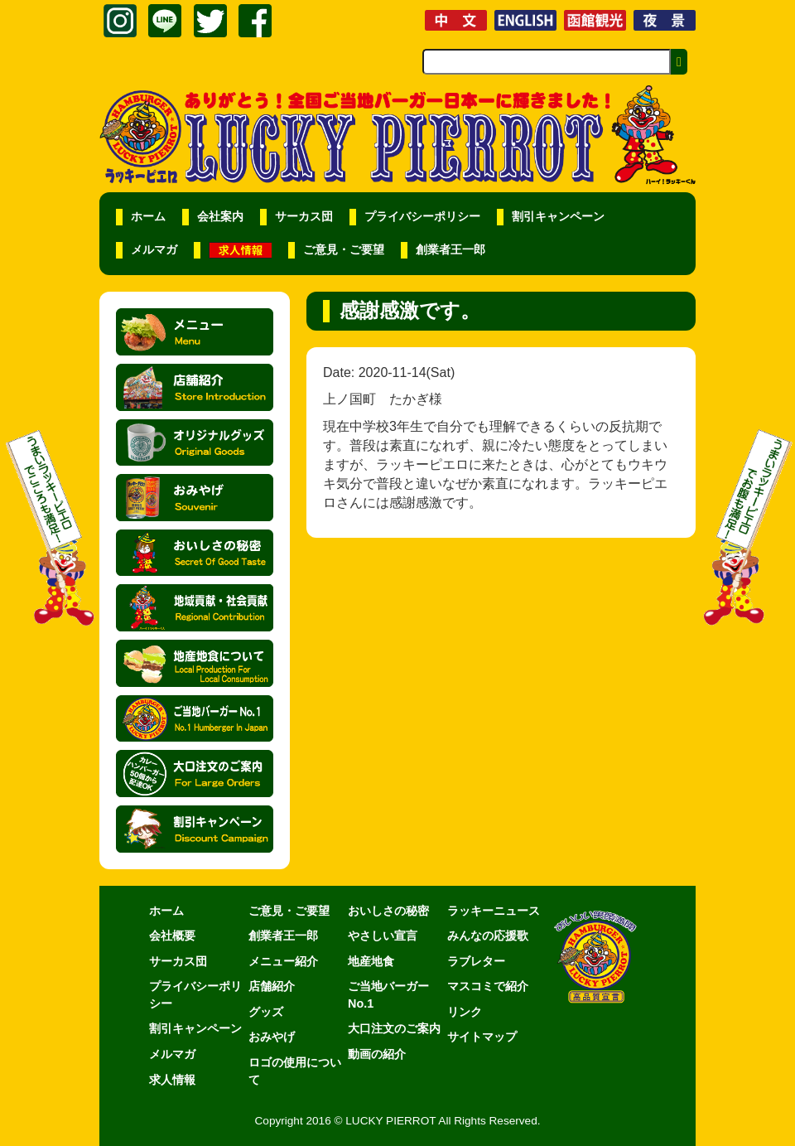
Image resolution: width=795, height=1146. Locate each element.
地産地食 (371, 961)
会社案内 (220, 216)
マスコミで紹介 (487, 986)
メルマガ (154, 250)
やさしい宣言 (382, 935)
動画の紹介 (377, 1054)
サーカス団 (304, 216)
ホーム (148, 216)
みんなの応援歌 (487, 935)
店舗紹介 (271, 986)
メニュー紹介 (283, 961)
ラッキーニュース (493, 910)
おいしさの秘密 (388, 910)
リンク (464, 1011)
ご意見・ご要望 (343, 250)
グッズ (265, 1011)
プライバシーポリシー (422, 216)
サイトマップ (482, 1036)
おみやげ (271, 1036)
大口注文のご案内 (394, 1028)
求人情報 (172, 1079)
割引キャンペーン (558, 216)
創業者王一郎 (450, 250)
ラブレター (476, 961)
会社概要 (172, 935)
